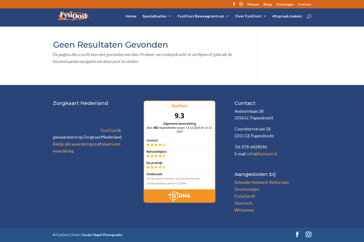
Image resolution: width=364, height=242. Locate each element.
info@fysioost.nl (262, 153)
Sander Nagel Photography (102, 235)
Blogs (267, 4)
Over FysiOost (248, 16)
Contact (304, 4)
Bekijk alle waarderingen (75, 143)
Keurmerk (244, 203)
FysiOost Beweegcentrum (201, 16)
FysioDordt (245, 196)
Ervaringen (285, 4)
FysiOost (109, 130)
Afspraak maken (287, 16)
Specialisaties (154, 16)
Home (131, 16)
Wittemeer (244, 210)
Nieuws (253, 4)
